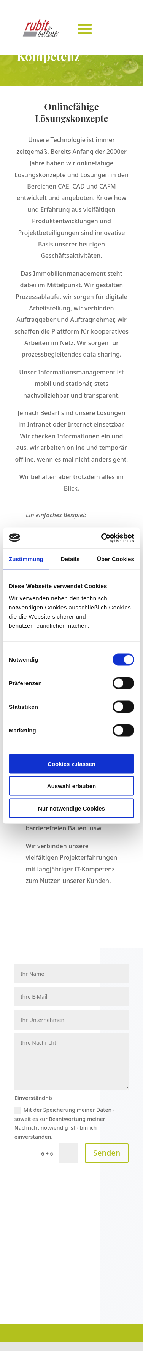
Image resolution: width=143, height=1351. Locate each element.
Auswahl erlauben (71, 786)
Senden (106, 1153)
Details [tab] (70, 559)
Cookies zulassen (71, 763)
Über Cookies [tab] (115, 559)
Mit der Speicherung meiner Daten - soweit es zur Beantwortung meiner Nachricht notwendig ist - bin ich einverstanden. (64, 1123)
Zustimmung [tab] (26, 559)
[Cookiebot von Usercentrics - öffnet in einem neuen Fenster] (102, 538)
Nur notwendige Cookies (71, 808)
